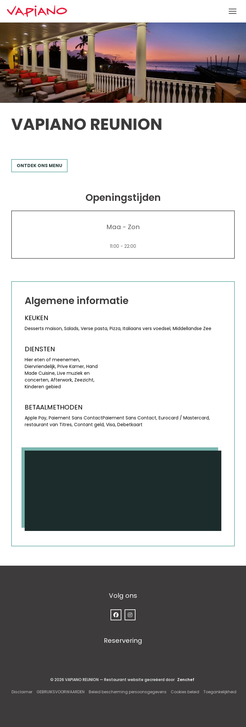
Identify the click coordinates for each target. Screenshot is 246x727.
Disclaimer (22, 692)
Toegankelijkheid (219, 692)
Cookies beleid (185, 692)
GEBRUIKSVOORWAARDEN (61, 692)
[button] (233, 11)
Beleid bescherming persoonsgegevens (128, 692)
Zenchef (185, 679)
